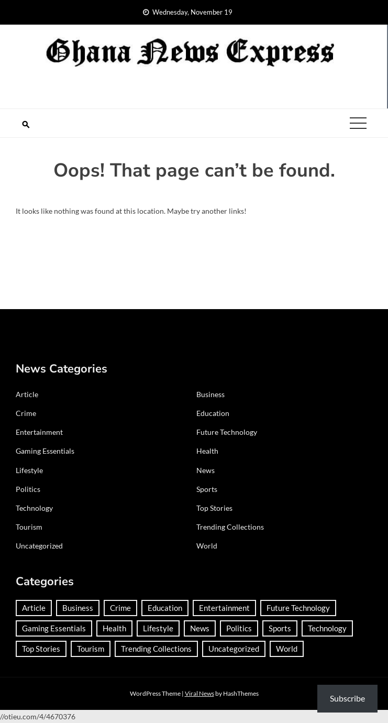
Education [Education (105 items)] (165, 607)
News (205, 470)
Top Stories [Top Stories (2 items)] (41, 648)
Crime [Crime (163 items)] (120, 607)
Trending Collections (230, 526)
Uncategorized (39, 545)
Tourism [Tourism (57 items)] (90, 648)
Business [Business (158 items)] (77, 607)
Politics (28, 489)
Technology (34, 507)
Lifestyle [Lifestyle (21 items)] (158, 628)
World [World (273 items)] (286, 648)
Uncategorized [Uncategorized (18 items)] (233, 648)
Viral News (199, 693)
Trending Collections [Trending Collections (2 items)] (156, 648)
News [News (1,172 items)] (199, 628)
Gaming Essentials (45, 450)
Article (27, 394)
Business (210, 394)
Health (207, 450)
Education (212, 413)
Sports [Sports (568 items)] (280, 628)
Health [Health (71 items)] (114, 628)
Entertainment (39, 432)
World (206, 545)
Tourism (29, 526)
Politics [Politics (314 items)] (239, 628)
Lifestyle (29, 470)
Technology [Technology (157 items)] (327, 628)
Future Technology (226, 432)
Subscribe (347, 698)
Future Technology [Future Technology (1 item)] (298, 607)
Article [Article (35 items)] (34, 607)
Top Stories (214, 507)
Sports (206, 489)
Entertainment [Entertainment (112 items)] (224, 607)
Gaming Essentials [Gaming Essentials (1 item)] (54, 628)
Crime (26, 413)
